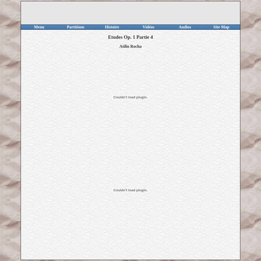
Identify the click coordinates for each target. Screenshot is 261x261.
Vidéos (149, 27)
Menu (39, 27)
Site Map (221, 27)
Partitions (76, 27)
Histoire (112, 27)
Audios (185, 27)
